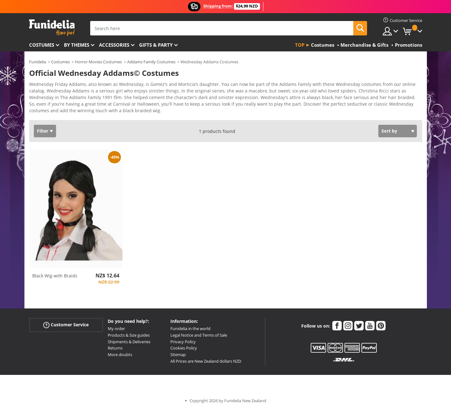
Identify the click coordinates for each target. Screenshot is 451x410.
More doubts (120, 354)
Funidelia (37, 62)
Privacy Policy (183, 341)
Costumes (41, 45)
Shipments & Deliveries (129, 341)
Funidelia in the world (190, 328)
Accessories (114, 45)
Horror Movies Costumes (98, 62)
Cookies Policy (183, 348)
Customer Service (66, 325)
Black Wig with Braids (54, 276)
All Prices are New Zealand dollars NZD (205, 361)
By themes (76, 45)
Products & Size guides (129, 335)
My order (116, 328)
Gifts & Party (156, 45)
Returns (115, 348)
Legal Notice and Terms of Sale (198, 335)
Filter (42, 131)
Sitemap (178, 354)
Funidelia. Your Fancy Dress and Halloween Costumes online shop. (52, 27)
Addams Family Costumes (151, 62)
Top (299, 45)
